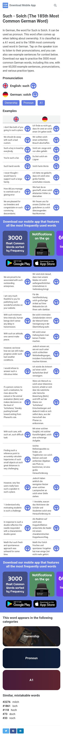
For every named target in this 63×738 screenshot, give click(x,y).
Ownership (11, 102)
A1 (41, 102)
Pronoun (29, 102)
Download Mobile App (22, 5)
